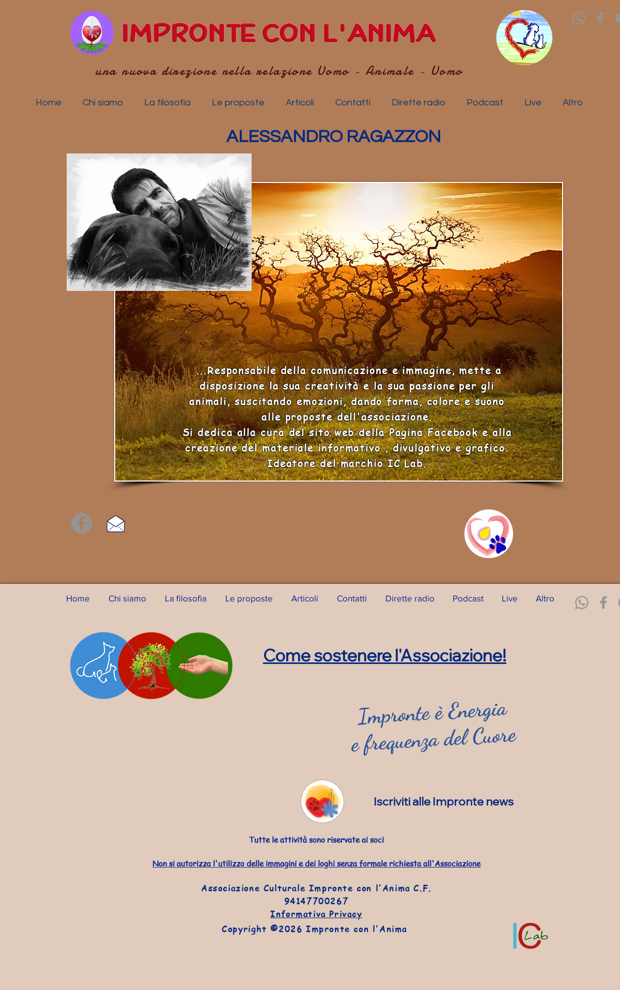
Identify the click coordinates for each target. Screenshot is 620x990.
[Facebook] (600, 18)
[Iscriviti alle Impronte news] (450, 801)
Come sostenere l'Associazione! (384, 655)
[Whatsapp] (578, 18)
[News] (322, 801)
